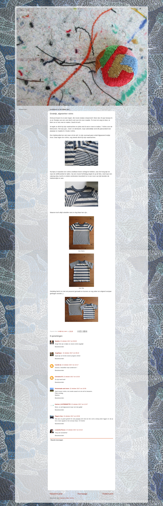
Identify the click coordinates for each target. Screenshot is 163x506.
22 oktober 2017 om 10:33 (71, 376)
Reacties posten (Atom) (66, 498)
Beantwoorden (59, 347)
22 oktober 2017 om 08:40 (68, 341)
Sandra (57, 341)
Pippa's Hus (59, 416)
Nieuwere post (56, 494)
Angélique (58, 353)
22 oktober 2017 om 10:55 (78, 388)
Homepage (82, 494)
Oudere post (107, 494)
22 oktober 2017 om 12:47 (79, 404)
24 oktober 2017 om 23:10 (74, 430)
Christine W (59, 376)
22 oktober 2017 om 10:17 (70, 365)
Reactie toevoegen (57, 440)
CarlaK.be (58, 365)
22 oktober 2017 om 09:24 (71, 353)
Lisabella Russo (60, 430)
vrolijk (24, 12)
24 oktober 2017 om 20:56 (72, 416)
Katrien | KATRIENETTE (63, 404)
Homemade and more (62, 388)
